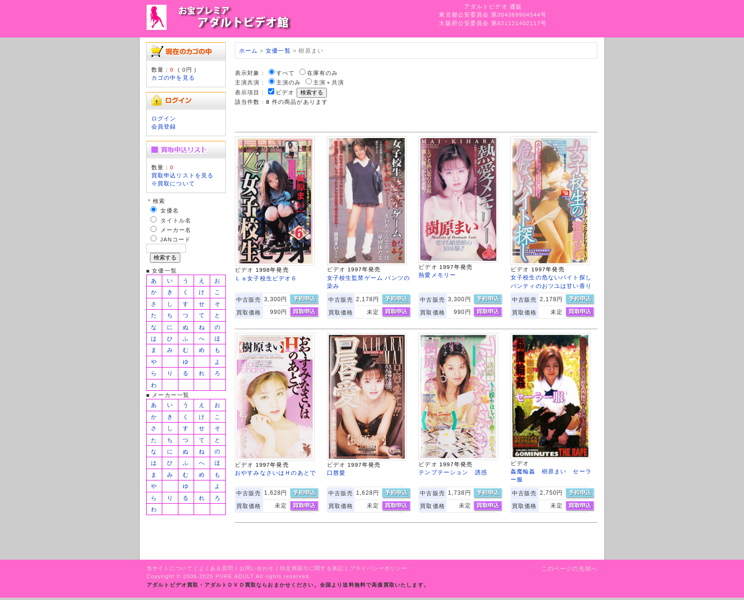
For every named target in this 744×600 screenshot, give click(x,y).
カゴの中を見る (173, 77)
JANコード (175, 239)
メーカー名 (176, 230)
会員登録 (164, 126)
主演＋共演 (328, 82)
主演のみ (288, 82)
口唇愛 (336, 473)
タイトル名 (176, 220)
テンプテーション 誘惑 (452, 472)
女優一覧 (278, 50)
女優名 (169, 210)
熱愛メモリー (437, 275)
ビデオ (285, 92)
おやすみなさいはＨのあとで (275, 473)
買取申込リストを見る (182, 175)
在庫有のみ (322, 73)
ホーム (248, 50)
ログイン (164, 118)
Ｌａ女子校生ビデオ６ (266, 278)
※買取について (173, 183)
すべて (285, 73)
